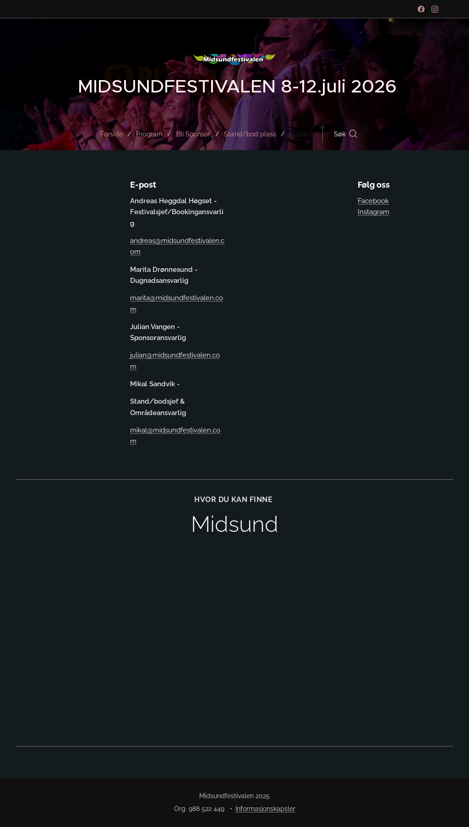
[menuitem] (110, 134)
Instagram (373, 212)
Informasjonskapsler (265, 808)
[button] (352, 134)
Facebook (373, 201)
